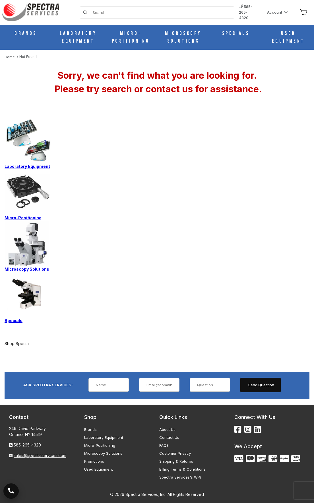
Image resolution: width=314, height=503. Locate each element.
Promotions (94, 461)
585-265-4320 (245, 12)
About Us (167, 429)
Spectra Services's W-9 (180, 477)
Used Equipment (98, 469)
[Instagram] (247, 429)
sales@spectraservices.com (40, 455)
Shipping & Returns (176, 461)
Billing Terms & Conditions (182, 469)
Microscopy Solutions (103, 453)
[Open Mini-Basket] (303, 12)
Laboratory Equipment (103, 437)
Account (277, 12)
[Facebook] (237, 429)
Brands (90, 429)
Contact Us (169, 437)
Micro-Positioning (99, 445)
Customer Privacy (175, 453)
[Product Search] (161, 12)
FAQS (164, 445)
